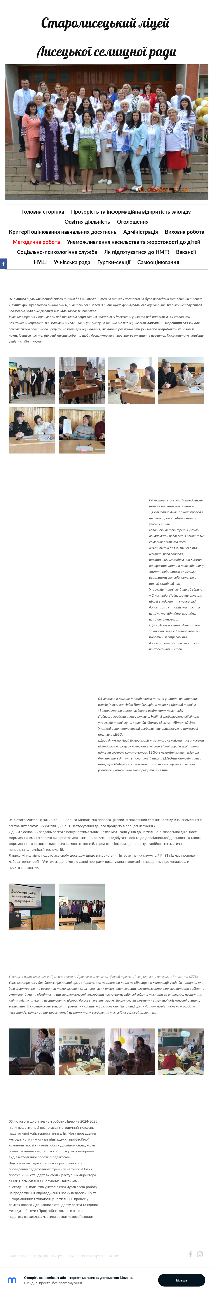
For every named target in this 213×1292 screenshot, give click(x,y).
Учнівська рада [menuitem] (72, 266)
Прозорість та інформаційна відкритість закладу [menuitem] (131, 206)
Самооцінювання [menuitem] (158, 266)
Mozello (42, 1257)
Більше (181, 1280)
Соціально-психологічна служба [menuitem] (57, 256)
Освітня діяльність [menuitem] (87, 216)
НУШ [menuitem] (40, 266)
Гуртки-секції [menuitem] (113, 266)
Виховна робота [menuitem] (79, 236)
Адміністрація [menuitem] (164, 226)
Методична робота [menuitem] (129, 236)
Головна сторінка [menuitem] (43, 206)
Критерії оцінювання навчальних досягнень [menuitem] (86, 226)
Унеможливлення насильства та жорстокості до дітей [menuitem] (106, 246)
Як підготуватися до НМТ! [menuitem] (136, 256)
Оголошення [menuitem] (132, 216)
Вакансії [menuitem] (186, 256)
